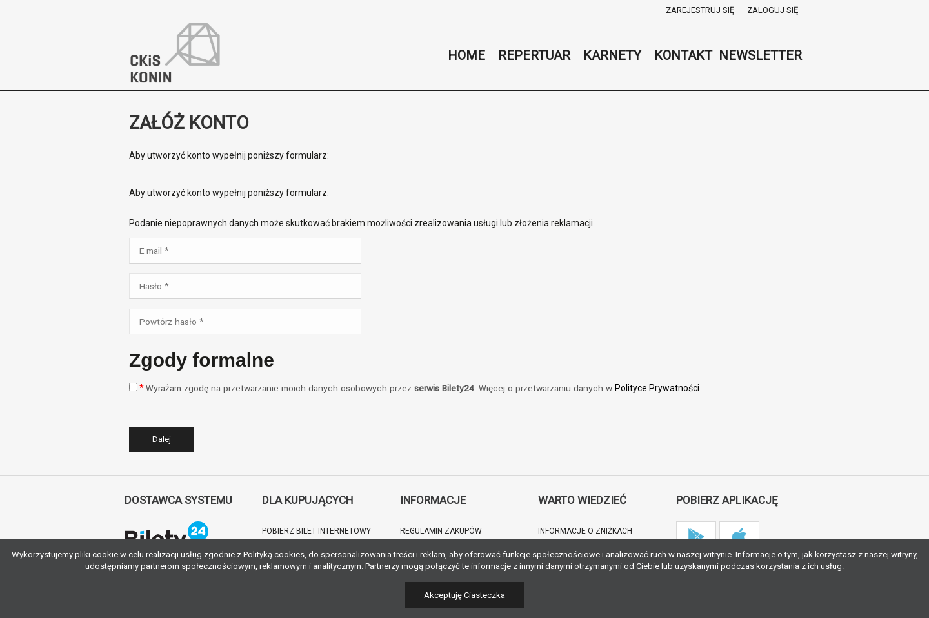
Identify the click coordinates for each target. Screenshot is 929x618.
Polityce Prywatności (657, 388)
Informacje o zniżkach (585, 531)
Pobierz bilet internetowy (316, 531)
